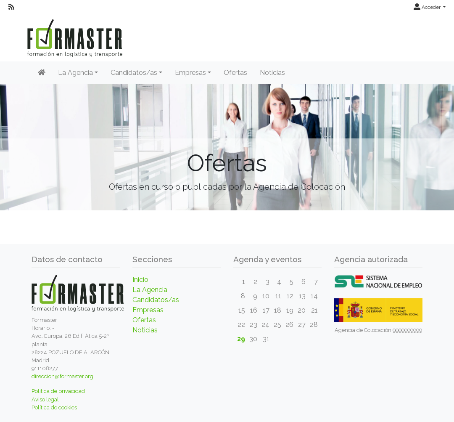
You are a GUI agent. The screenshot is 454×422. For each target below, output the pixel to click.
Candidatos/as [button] (134, 73)
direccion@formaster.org (62, 376)
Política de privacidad (58, 391)
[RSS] (11, 7)
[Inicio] (42, 72)
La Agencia (149, 290)
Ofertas (235, 73)
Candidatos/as (155, 300)
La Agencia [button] (75, 73)
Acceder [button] (428, 7)
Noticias (272, 73)
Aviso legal (45, 399)
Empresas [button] (190, 73)
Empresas (148, 310)
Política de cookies (54, 407)
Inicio (140, 280)
